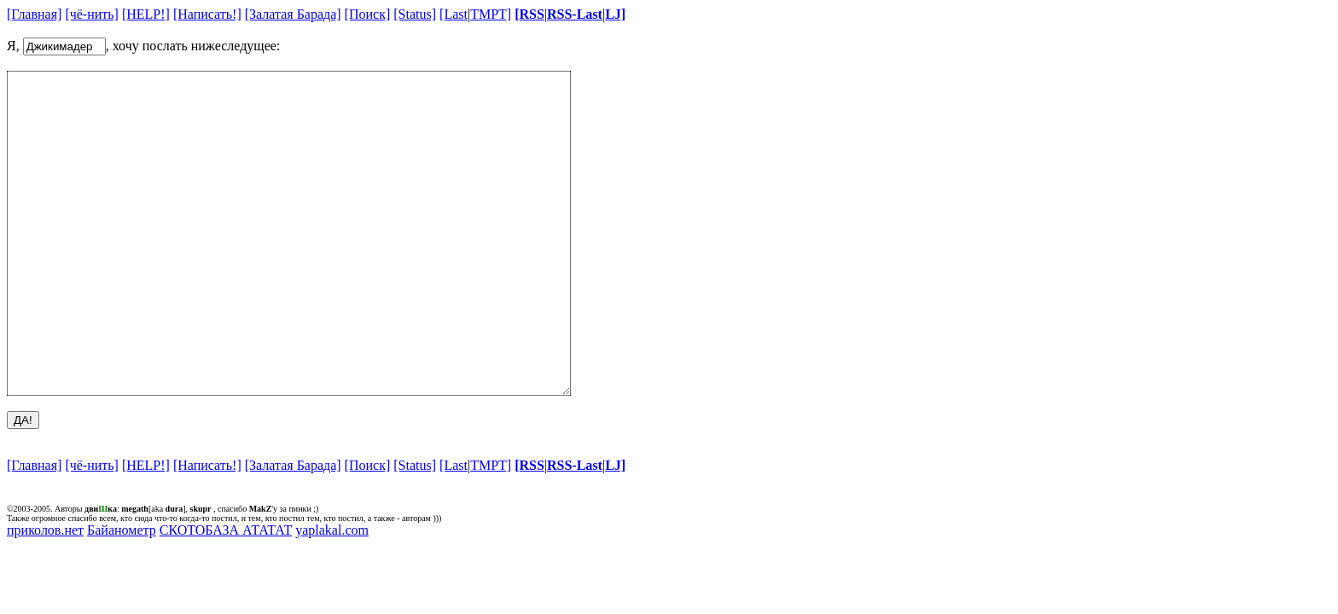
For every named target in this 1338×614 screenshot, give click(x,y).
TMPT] (490, 14)
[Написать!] (207, 14)
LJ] (615, 14)
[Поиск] (368, 14)
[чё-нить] (92, 14)
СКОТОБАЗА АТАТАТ (226, 594)
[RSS (529, 14)
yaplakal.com (332, 594)
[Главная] (34, 14)
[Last (453, 14)
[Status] (414, 14)
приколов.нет (45, 594)
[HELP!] (146, 14)
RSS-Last (574, 14)
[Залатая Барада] (293, 14)
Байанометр (121, 594)
